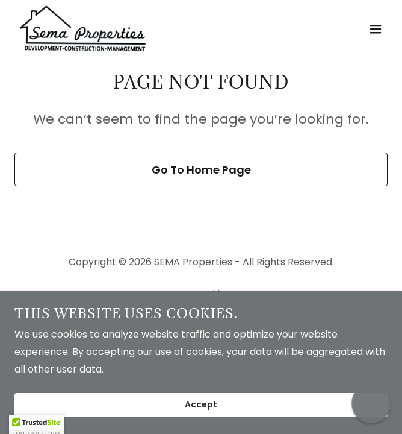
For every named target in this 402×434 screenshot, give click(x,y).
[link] (82, 29)
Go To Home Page (201, 169)
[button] (375, 29)
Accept (201, 405)
